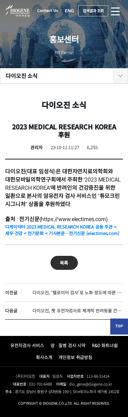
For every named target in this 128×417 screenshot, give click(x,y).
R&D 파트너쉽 (105, 345)
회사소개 (44, 357)
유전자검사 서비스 (27, 345)
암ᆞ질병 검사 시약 (68, 345)
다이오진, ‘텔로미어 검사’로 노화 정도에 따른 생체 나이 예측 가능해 (64, 292)
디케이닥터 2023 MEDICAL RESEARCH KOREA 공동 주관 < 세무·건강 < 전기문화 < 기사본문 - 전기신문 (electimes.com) (62, 229)
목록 (64, 262)
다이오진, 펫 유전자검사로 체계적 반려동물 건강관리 (64, 310)
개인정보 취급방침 (75, 357)
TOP (119, 326)
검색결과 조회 (93, 10)
